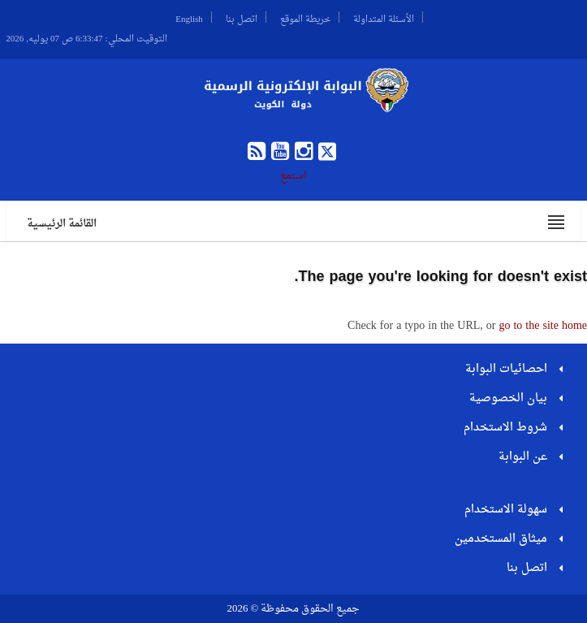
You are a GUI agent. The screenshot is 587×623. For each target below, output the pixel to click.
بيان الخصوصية (508, 398)
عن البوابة (523, 457)
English (189, 17)
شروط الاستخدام (505, 428)
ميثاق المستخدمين (501, 539)
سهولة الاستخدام (505, 510)
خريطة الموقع (305, 17)
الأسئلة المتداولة (383, 17)
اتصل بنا (241, 17)
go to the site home (543, 326)
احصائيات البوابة (506, 369)
